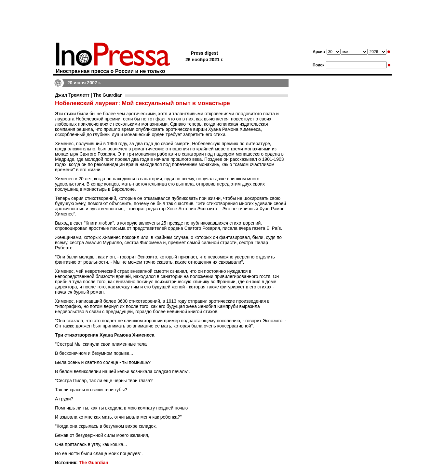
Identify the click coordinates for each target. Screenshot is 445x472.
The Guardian (93, 462)
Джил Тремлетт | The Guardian (89, 95)
